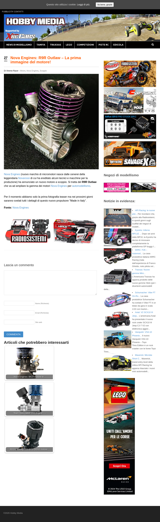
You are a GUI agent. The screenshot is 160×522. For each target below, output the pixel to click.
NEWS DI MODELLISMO (19, 44)
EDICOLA (118, 44)
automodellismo (81, 186)
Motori (22, 71)
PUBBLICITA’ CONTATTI (12, 12)
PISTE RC (104, 44)
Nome (42, 303)
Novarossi (24, 178)
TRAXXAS (55, 44)
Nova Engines (33, 71)
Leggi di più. (83, 4)
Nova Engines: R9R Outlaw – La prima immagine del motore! (45, 60)
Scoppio (43, 71)
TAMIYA (40, 44)
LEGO (69, 44)
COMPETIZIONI (85, 44)
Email (42, 313)
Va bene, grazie (104, 4)
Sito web (38, 322)
